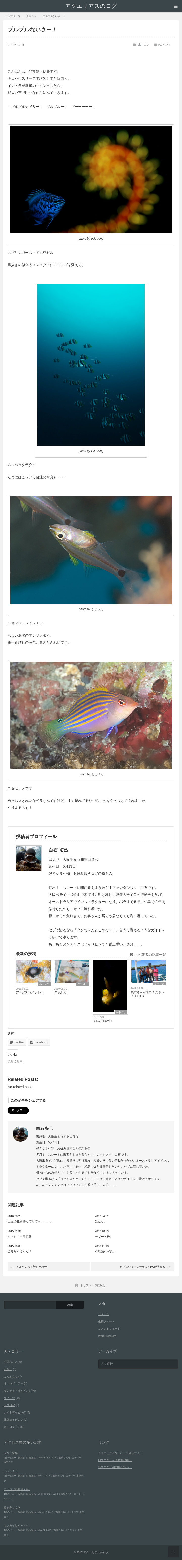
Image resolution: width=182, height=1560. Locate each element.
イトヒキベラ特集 (20, 1236)
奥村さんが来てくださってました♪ (147, 994)
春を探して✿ (12, 1507)
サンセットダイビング (18, 1390)
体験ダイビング (13, 1419)
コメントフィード (109, 1328)
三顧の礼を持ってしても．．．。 (30, 1221)
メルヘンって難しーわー (31, 1266)
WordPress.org (107, 1335)
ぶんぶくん (11, 1376)
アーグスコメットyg (29, 992)
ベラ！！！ (11, 1470)
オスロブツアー (13, 1383)
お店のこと (11, 1361)
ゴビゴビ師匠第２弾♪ (17, 1489)
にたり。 (101, 1221)
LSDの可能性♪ (102, 1021)
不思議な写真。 (105, 1251)
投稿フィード (106, 1321)
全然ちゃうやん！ (20, 1251)
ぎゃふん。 (61, 992)
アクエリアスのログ (91, 6)
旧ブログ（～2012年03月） (115, 1460)
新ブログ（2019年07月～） (115, 1467)
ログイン (103, 1314)
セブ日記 (9, 1405)
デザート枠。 (104, 1236)
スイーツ (9, 1398)
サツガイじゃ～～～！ (18, 1525)
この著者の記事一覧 (148, 955)
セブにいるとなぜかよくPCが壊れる (142, 1266)
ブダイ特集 (11, 1452)
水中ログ (143, 44)
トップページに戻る (92, 1285)
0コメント (164, 44)
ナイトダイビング (15, 1412)
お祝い (8, 1369)
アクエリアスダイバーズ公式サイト (120, 1452)
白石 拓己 (44, 1128)
